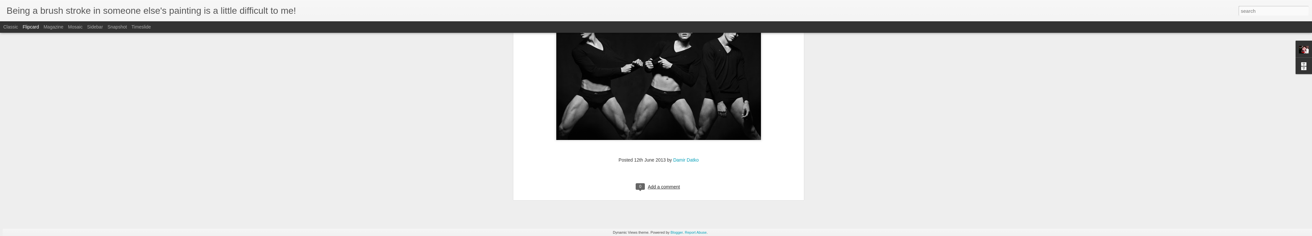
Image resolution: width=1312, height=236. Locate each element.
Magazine (54, 27)
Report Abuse (696, 232)
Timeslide (141, 27)
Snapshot (117, 27)
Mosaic (75, 27)
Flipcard (31, 27)
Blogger (676, 232)
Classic (10, 27)
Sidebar (95, 27)
